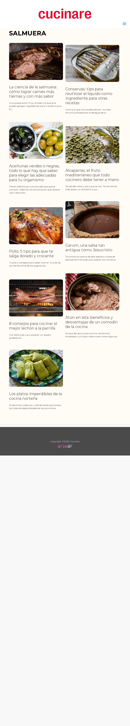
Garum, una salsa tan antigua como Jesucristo (83, 262)
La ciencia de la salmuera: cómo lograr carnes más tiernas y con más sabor (33, 92)
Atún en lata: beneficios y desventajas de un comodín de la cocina (86, 344)
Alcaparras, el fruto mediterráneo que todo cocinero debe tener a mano (86, 189)
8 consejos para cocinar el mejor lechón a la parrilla (33, 354)
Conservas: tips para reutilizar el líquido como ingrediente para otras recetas (83, 103)
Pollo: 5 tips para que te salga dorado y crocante (31, 274)
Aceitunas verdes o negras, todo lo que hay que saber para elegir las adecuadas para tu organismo (34, 180)
